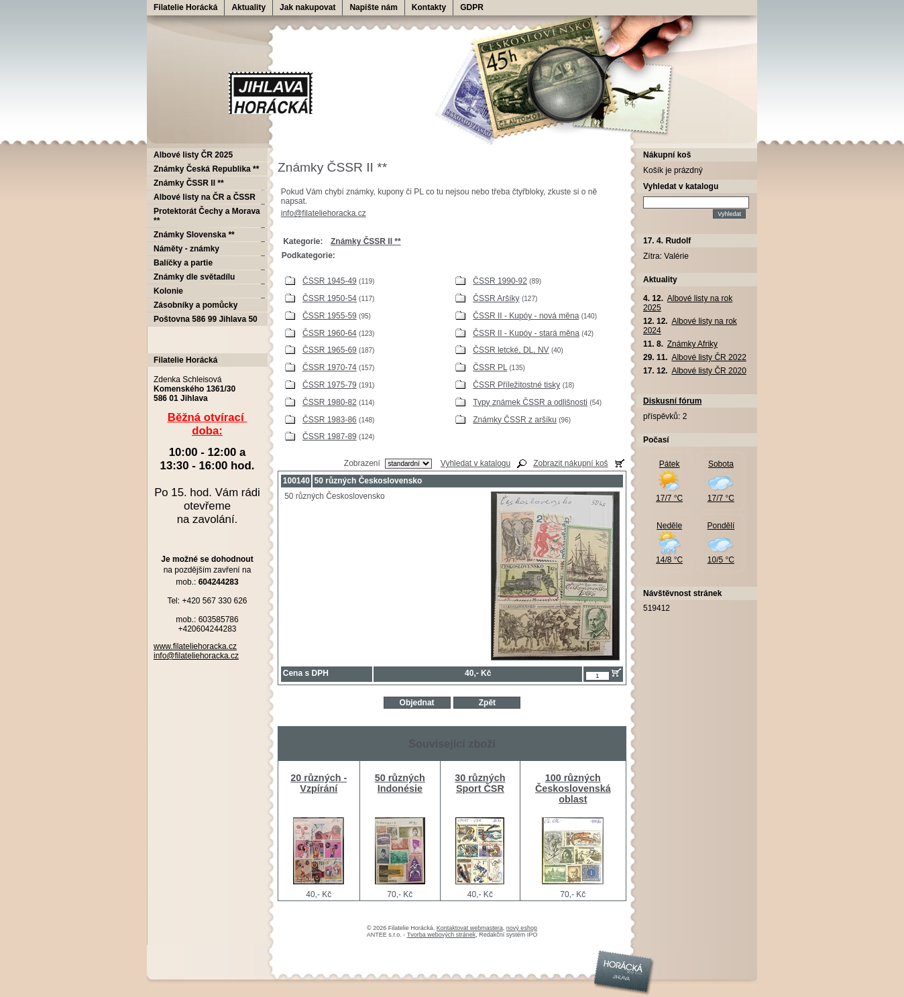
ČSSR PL (490, 367)
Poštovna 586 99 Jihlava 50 (206, 319)
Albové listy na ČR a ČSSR (205, 197)
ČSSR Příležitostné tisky (516, 385)
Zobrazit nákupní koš (570, 463)
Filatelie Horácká (185, 7)
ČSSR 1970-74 (329, 367)
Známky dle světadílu (194, 277)
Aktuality (248, 7)
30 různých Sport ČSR (480, 783)
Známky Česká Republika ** (206, 169)
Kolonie (168, 291)
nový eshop (521, 928)
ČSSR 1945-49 (329, 281)
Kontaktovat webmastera (470, 928)
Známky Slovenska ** (194, 234)
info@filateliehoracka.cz (323, 213)
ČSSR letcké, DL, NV (511, 350)
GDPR (472, 7)
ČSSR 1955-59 (329, 315)
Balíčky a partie (183, 263)
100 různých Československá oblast (573, 788)
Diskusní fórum (672, 401)
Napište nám (373, 7)
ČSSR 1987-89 (329, 436)
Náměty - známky (186, 248)
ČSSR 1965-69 (329, 350)
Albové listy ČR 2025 (193, 155)
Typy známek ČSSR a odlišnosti (530, 402)
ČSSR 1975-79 (329, 385)
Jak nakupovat (307, 7)
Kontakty (429, 7)
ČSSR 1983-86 (329, 419)
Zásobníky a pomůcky (195, 305)
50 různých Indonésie (400, 783)
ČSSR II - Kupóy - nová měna (526, 315)
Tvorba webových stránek (441, 934)
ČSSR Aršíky (496, 298)
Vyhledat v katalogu (475, 463)
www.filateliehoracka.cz (195, 646)
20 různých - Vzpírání (318, 783)
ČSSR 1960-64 (329, 333)
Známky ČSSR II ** (189, 183)
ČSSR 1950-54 (329, 298)
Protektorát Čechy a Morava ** (207, 216)
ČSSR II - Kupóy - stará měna (526, 333)
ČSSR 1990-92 (500, 281)
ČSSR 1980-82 (329, 402)
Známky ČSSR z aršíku (515, 419)
